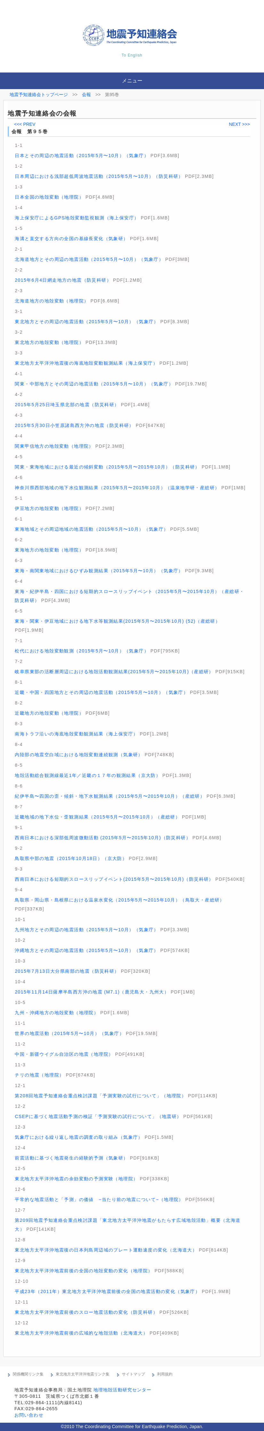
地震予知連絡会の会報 (42, 113)
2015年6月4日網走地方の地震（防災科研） (63, 280)
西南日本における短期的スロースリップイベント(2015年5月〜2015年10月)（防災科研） (114, 879)
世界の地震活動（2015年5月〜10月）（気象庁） (69, 1033)
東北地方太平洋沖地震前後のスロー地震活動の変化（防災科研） (86, 1312)
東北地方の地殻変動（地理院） (49, 342)
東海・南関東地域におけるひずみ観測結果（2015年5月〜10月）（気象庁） (99, 570)
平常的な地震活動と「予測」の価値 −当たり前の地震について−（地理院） (99, 1199)
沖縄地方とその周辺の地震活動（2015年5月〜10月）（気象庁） (86, 950)
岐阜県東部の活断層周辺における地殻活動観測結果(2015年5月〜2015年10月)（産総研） (114, 671)
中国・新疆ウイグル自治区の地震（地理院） (64, 1054)
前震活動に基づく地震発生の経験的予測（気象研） (71, 1158)
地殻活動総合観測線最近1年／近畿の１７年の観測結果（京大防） (88, 775)
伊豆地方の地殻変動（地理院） (49, 508)
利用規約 (164, 1374)
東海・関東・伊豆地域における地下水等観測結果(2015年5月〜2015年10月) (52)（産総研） (117, 621)
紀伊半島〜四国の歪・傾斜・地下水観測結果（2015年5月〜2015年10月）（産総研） (110, 796)
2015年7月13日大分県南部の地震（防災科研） (67, 971)
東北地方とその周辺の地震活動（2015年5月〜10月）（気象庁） (86, 321)
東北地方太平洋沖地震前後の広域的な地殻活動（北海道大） (81, 1333)
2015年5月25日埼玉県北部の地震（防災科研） (67, 404)
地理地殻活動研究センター (122, 1389)
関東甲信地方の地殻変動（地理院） (54, 446)
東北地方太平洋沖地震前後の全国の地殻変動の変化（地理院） (84, 1270)
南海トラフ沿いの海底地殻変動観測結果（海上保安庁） (76, 733)
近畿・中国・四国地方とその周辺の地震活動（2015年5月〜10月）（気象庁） (101, 692)
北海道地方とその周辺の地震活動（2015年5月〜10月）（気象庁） (89, 259)
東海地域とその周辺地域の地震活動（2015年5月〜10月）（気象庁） (91, 529)
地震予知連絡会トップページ (39, 94)
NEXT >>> (239, 124)
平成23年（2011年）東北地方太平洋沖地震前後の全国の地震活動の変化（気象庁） (107, 1291)
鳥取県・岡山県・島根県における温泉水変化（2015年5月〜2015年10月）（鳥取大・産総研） (119, 899)
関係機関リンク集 (28, 1374)
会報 (86, 94)
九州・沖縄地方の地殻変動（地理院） (57, 1012)
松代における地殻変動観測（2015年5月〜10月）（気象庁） (82, 650)
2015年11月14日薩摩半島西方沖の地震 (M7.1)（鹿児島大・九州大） (92, 991)
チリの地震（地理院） (39, 1074)
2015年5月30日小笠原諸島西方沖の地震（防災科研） (74, 425)
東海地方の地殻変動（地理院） (49, 549)
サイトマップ (133, 1374)
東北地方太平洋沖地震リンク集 (82, 1374)
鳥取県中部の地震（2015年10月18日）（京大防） (71, 858)
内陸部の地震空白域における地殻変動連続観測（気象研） (79, 754)
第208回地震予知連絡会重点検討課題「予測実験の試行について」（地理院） (100, 1095)
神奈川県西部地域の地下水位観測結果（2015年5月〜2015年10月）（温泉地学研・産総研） (117, 487)
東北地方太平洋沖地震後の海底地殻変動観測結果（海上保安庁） (86, 363)
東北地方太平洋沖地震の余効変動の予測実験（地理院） (76, 1178)
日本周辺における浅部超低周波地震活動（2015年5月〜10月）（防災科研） (99, 176)
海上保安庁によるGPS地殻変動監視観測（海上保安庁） (77, 217)
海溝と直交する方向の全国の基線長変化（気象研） (71, 238)
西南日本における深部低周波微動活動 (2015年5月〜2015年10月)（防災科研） (103, 837)
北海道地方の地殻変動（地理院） (52, 300)
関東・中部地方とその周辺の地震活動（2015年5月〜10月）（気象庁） (94, 383)
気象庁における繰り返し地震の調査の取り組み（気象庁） (79, 1137)
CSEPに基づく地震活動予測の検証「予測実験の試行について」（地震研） (98, 1116)
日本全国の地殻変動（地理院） (49, 197)
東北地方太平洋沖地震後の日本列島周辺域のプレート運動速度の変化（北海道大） (106, 1249)
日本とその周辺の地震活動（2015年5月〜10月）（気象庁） (82, 155)
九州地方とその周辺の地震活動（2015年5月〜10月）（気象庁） (86, 929)
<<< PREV (25, 124)
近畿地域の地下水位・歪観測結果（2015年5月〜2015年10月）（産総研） (97, 816)
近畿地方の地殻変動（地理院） (49, 713)
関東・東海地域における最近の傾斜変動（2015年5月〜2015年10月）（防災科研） (107, 466)
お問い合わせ (29, 1415)
